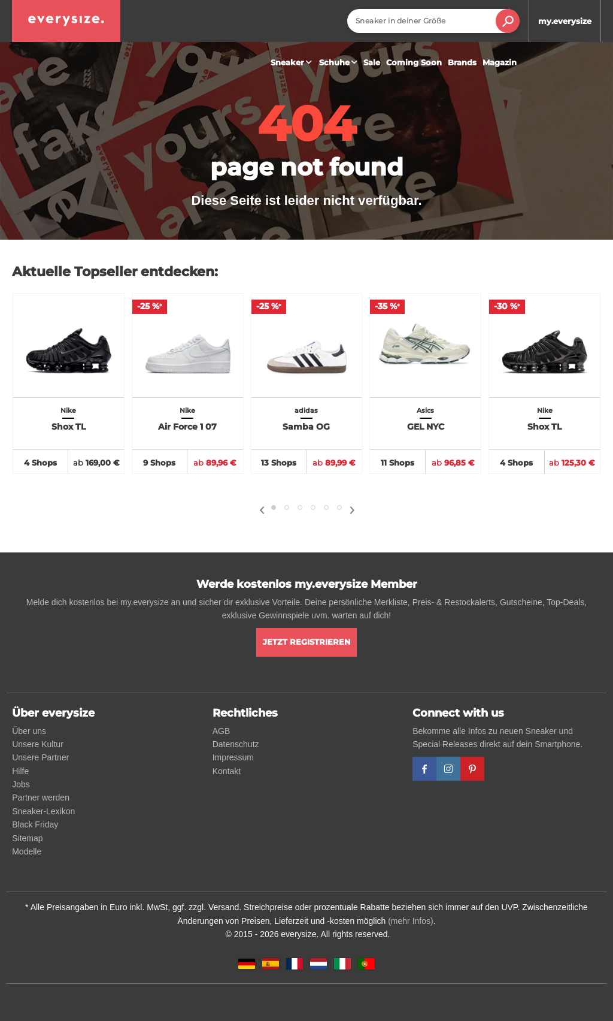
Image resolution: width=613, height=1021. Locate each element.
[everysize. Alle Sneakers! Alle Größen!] (66, 21)
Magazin (499, 62)
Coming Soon (414, 62)
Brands (462, 62)
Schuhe (339, 62)
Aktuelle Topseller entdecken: (115, 272)
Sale (371, 62)
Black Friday (35, 824)
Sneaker (293, 62)
